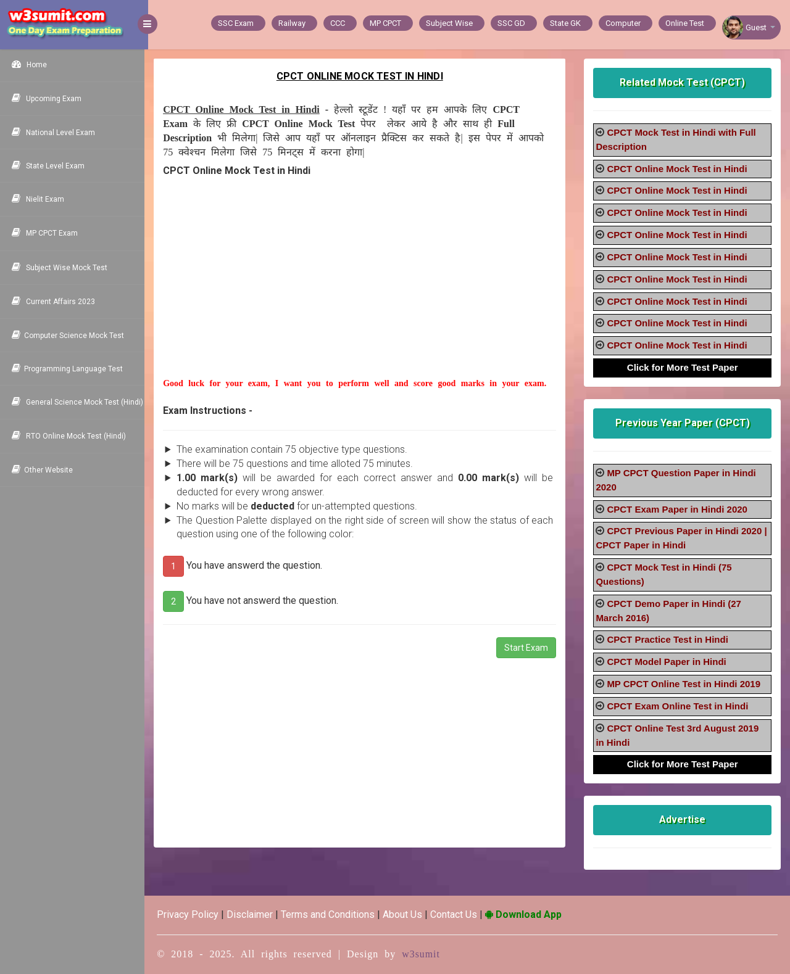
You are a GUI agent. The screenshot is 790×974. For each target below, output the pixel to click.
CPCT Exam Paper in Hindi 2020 (678, 509)
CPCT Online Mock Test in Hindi (678, 168)
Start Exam (527, 648)
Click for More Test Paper (683, 367)
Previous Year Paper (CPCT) (683, 423)
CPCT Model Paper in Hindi (667, 661)
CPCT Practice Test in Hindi (668, 639)
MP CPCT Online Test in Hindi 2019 (685, 684)
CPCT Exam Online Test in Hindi (678, 706)
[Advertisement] (362, 291)
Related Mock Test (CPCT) (683, 82)
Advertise (683, 819)
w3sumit (424, 954)
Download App (527, 914)
